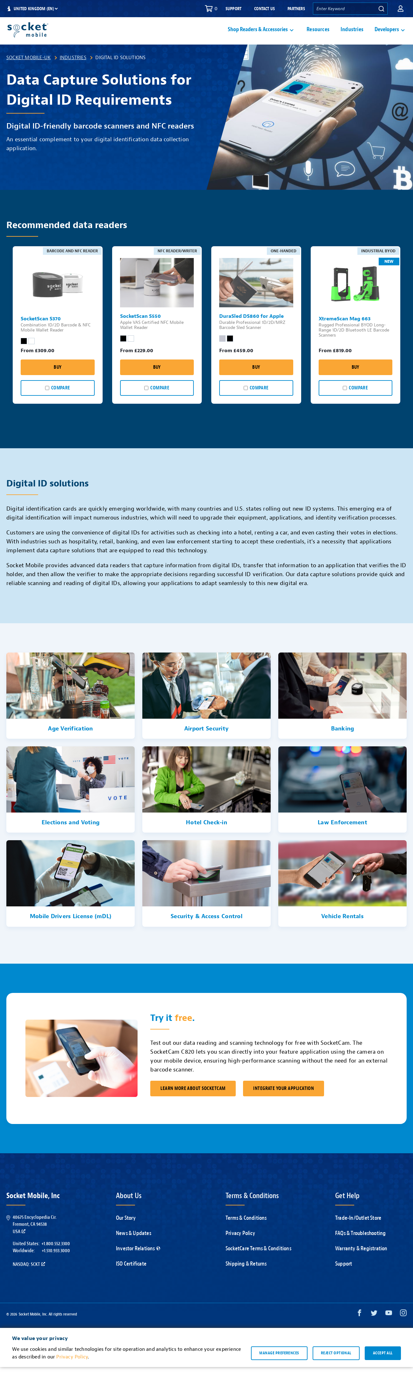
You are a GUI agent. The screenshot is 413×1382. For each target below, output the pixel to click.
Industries (352, 37)
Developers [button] (387, 37)
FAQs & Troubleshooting (360, 1248)
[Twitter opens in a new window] (374, 1329)
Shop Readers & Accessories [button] (258, 37)
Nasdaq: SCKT (29, 1279)
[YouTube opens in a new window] (388, 1329)
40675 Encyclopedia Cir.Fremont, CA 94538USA (35, 1239)
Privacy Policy (240, 1248)
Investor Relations (138, 1263)
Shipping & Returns (246, 1278)
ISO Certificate (131, 1278)
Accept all (383, 1368)
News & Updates (133, 1248)
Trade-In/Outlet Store (358, 1233)
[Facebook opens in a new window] (359, 1329)
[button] (401, 8)
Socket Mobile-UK (28, 72)
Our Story (126, 1233)
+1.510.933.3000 (56, 1265)
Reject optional (336, 1368)
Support (233, 8)
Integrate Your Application (283, 1103)
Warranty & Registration (361, 1263)
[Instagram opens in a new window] (403, 1329)
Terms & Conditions (246, 1233)
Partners (296, 8)
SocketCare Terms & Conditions (258, 1263)
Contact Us (264, 8)
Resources (318, 37)
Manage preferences (279, 1368)
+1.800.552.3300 (55, 1258)
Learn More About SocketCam (192, 1103)
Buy (57, 382)
